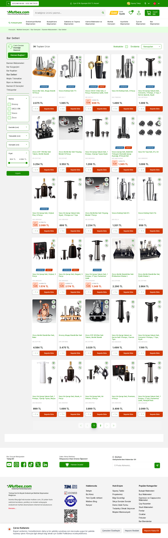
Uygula (17, 173)
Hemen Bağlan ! (17, 55)
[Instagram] (16, 464)
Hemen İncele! (74, 464)
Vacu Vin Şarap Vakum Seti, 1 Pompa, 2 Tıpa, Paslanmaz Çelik (96, 276)
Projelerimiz (117, 494)
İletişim (89, 491)
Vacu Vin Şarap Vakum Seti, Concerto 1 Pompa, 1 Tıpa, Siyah (148, 337)
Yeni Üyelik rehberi (94, 498)
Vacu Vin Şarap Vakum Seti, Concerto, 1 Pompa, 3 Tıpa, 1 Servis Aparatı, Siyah (149, 93)
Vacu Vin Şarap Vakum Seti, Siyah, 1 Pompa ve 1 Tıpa (69, 214)
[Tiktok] (30, 464)
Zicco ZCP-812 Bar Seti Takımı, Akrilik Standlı (94, 336)
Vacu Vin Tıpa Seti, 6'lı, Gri (148, 152)
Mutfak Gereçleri (111, 23)
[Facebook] (23, 464)
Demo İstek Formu (120, 505)
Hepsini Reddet (132, 530)
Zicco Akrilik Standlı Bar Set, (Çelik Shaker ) (149, 275)
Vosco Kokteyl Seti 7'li (67, 91)
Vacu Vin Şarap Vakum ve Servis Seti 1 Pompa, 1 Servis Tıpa (123, 337)
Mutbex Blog (91, 501)
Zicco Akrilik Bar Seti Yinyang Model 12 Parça (70, 153)
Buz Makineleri (145, 494)
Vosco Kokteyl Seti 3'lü (147, 213)
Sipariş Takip (134, 3)
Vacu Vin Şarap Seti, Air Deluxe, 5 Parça (94, 397)
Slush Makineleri (146, 507)
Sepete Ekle (49, 109)
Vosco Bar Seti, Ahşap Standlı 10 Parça (43, 92)
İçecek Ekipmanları (140, 23)
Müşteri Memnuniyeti (121, 512)
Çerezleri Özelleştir (111, 530)
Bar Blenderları (145, 521)
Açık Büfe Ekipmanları (125, 23)
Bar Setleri (12, 74)
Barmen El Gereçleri (15, 86)
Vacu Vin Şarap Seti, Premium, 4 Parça (123, 397)
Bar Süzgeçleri (13, 67)
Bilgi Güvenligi (118, 498)
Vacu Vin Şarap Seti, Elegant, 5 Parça (71, 275)
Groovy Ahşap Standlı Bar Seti (70, 335)
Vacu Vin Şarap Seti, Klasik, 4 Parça (70, 397)
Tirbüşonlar (11, 90)
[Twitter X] (38, 464)
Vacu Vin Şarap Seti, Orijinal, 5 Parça (44, 275)
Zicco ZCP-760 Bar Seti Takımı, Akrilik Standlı (41, 153)
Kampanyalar (15, 23)
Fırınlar (142, 511)
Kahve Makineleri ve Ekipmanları (94, 23)
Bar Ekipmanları (154, 23)
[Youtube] (9, 464)
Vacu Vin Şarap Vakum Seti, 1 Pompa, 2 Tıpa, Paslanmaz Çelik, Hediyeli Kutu (149, 398)
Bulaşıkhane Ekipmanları (52, 23)
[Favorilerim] (131, 13)
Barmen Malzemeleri (49, 30)
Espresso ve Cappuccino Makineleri (150, 499)
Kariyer (89, 505)
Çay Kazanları (145, 504)
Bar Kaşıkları (12, 71)
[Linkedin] (45, 464)
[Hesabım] (117, 12)
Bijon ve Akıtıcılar (14, 82)
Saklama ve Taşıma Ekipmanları (72, 23)
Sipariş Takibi (118, 491)
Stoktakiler (120, 46)
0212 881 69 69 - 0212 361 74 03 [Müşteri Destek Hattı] (22, 3)
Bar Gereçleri (35, 30)
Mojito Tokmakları (14, 78)
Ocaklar (142, 514)
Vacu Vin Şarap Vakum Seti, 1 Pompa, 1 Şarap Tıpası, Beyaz (44, 397)
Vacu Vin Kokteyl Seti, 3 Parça (123, 91)
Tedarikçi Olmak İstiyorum (123, 508)
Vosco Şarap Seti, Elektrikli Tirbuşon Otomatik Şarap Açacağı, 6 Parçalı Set (122, 154)
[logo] (18, 13)
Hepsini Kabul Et (151, 530)
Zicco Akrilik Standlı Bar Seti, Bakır (43, 336)
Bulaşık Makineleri (146, 491)
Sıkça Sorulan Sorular (121, 501)
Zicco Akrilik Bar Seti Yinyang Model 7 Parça (96, 214)
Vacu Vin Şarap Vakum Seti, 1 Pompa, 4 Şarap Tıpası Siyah (96, 153)
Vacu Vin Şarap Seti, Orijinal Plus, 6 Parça (43, 214)
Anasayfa (12, 30)
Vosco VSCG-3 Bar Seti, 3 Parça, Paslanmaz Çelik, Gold (96, 92)
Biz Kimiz (90, 494)
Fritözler (142, 518)
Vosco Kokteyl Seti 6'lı (120, 213)
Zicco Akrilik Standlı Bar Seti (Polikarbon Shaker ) (122, 275)
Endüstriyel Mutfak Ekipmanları (33, 23)
